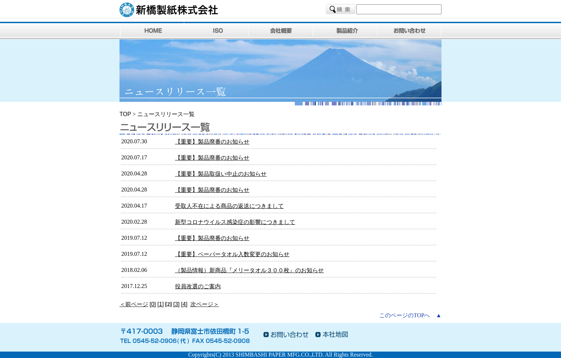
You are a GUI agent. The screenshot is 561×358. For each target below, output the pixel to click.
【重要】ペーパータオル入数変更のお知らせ (232, 254)
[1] (160, 304)
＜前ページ (133, 304)
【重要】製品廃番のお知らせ (212, 142)
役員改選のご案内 (198, 286)
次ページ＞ (204, 304)
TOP (125, 114)
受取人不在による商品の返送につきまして (229, 206)
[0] (153, 304)
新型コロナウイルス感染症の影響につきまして (235, 222)
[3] (176, 304)
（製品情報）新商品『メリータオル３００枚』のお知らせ (249, 270)
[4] (184, 304)
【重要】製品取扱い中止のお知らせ (221, 174)
